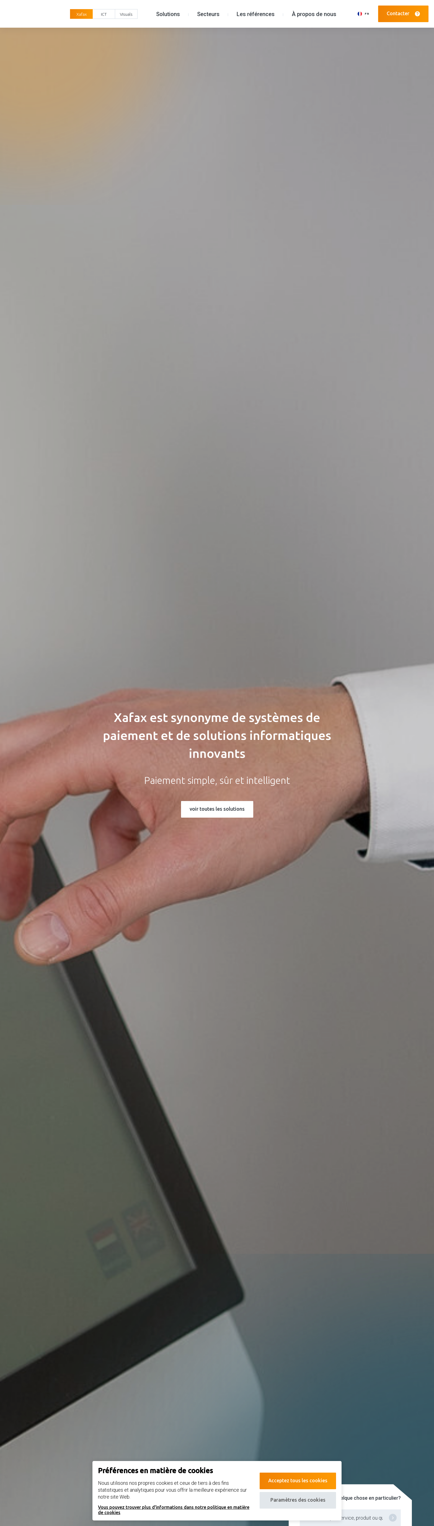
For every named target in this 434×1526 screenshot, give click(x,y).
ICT (104, 14)
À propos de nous (314, 14)
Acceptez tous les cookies (297, 1480)
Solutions (168, 14)
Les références (256, 14)
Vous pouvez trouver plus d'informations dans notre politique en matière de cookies (173, 1510)
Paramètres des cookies (298, 1499)
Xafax (81, 14)
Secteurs (208, 14)
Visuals (126, 14)
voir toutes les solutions (217, 809)
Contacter (403, 13)
